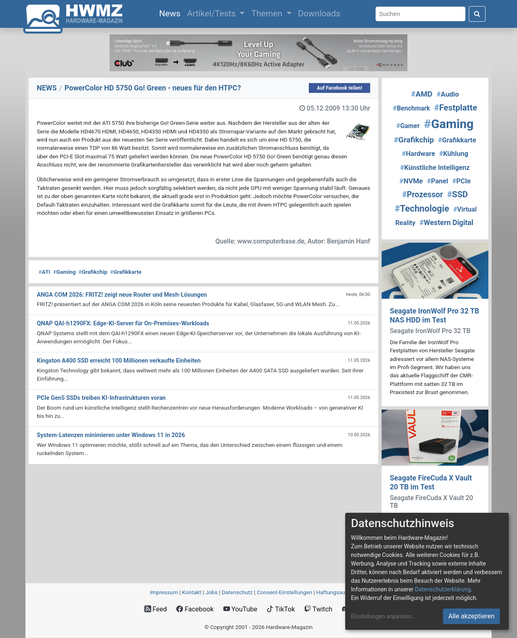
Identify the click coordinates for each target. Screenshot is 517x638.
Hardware (418, 154)
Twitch (318, 609)
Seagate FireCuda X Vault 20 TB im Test (431, 482)
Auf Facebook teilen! (339, 88)
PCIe (461, 181)
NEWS (47, 88)
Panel (437, 181)
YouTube (240, 609)
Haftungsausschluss (341, 592)
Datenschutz (237, 592)
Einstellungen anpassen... (383, 616)
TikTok (281, 609)
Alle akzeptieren (471, 616)
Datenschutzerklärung (442, 589)
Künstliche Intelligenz (435, 167)
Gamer (408, 126)
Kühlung (453, 154)
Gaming (64, 271)
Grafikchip (93, 271)
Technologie (422, 208)
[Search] (420, 14)
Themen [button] (267, 13)
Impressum (164, 592)
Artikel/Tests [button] (212, 13)
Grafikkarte (126, 271)
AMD (422, 94)
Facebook (195, 609)
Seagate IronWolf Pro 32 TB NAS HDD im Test (434, 315)
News (171, 12)
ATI (44, 271)
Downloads (319, 13)
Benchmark (411, 108)
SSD (457, 194)
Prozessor (422, 194)
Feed (155, 609)
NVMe (411, 181)
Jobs (211, 592)
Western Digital (447, 223)
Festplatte (455, 108)
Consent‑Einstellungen (284, 592)
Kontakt (191, 592)
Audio (447, 94)
